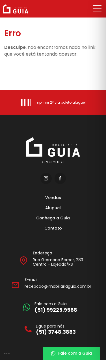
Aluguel (53, 208)
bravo (7, 353)
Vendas (53, 197)
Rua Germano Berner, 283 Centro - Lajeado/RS (58, 262)
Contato (53, 228)
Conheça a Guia (53, 218)
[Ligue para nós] (50, 329)
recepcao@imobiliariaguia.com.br (58, 286)
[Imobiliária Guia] (22, 9)
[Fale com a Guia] (50, 307)
